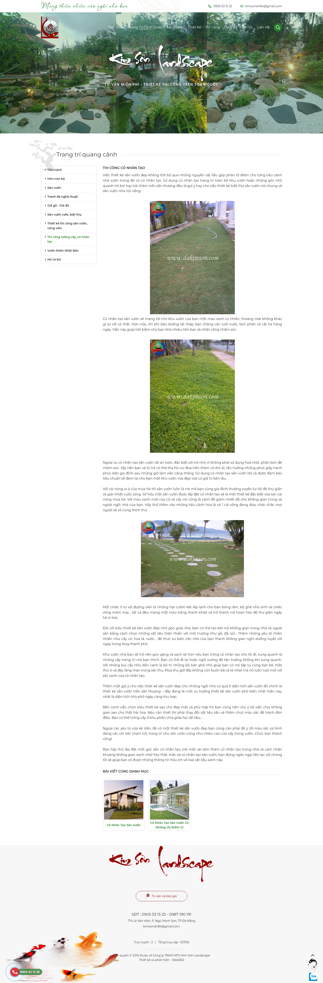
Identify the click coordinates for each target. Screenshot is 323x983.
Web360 (178, 960)
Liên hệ (263, 27)
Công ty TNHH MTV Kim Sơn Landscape (181, 955)
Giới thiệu (116, 27)
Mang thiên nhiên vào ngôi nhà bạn (84, 5)
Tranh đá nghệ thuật (60, 196)
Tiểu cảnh (52, 170)
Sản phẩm (175, 27)
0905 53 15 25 (220, 6)
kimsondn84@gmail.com (261, 6)
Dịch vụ (230, 27)
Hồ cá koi (52, 259)
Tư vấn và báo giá (161, 895)
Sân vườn (52, 188)
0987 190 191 (180, 914)
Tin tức (247, 27)
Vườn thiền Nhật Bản (60, 250)
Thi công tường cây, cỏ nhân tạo (66, 239)
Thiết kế (194, 27)
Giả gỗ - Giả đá (56, 205)
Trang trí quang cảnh (86, 154)
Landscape (161, 70)
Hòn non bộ (54, 178)
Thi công (212, 27)
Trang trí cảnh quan (146, 27)
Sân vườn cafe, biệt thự (62, 214)
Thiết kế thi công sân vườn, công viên (65, 225)
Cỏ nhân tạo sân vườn (123, 825)
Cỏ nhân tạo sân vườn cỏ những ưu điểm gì (169, 825)
